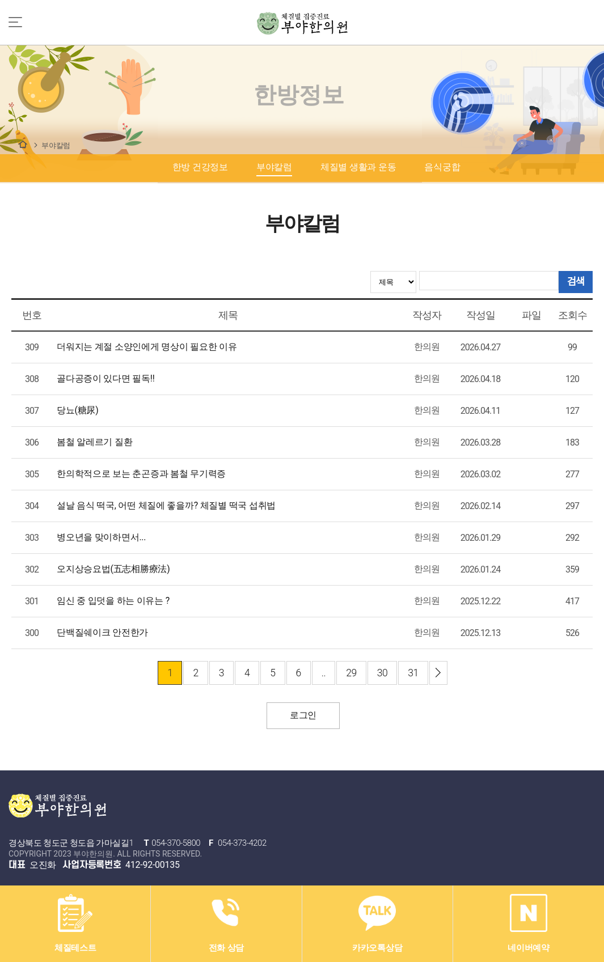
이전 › (438, 673)
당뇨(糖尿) (77, 410)
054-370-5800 (175, 843)
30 (382, 673)
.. (324, 673)
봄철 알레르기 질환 (94, 441)
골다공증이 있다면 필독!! (106, 378)
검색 (575, 281)
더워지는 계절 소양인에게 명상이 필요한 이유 (147, 346)
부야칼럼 (55, 145)
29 (351, 673)
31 (413, 673)
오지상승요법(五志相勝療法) (113, 568)
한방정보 (22, 144)
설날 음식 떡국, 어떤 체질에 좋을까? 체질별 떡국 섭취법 (166, 505)
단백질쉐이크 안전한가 (102, 632)
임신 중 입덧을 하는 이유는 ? (113, 600)
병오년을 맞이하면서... (101, 537)
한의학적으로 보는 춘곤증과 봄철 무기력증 (141, 473)
